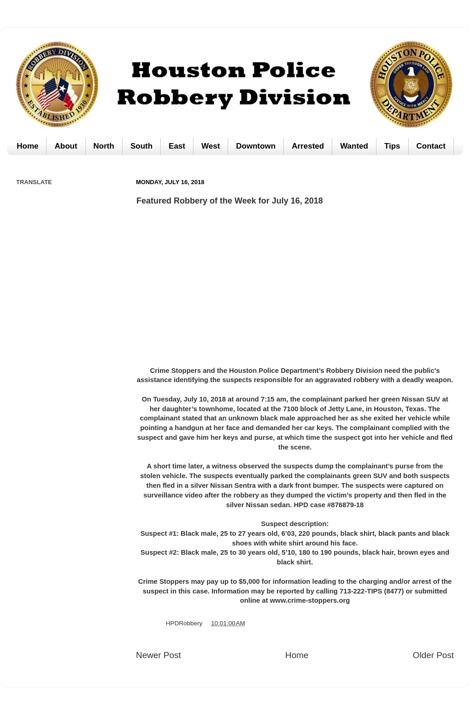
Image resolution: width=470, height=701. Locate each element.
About (65, 146)
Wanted (354, 146)
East (177, 146)
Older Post (433, 655)
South (141, 146)
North (104, 146)
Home (27, 146)
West (210, 146)
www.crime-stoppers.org (310, 600)
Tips (392, 146)
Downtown (256, 146)
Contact (431, 146)
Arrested (308, 146)
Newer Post (158, 655)
